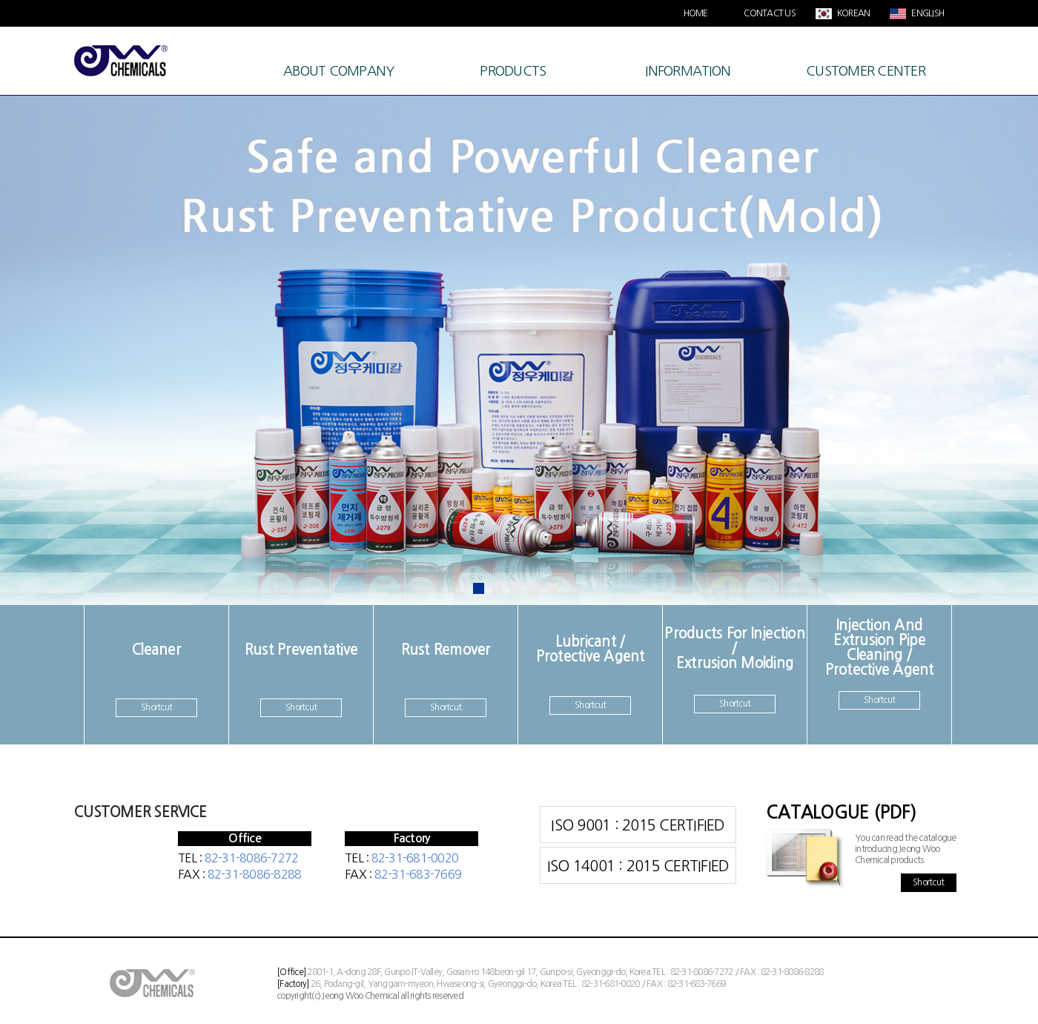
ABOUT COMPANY (338, 71)
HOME (696, 13)
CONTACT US (770, 13)
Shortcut (156, 707)
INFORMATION (687, 71)
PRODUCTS (513, 71)
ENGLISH (927, 13)
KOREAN (853, 13)
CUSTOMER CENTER (865, 71)
